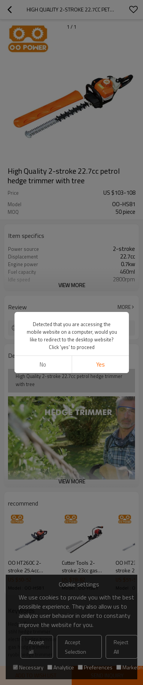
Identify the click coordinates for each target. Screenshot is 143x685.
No (43, 364)
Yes (100, 364)
